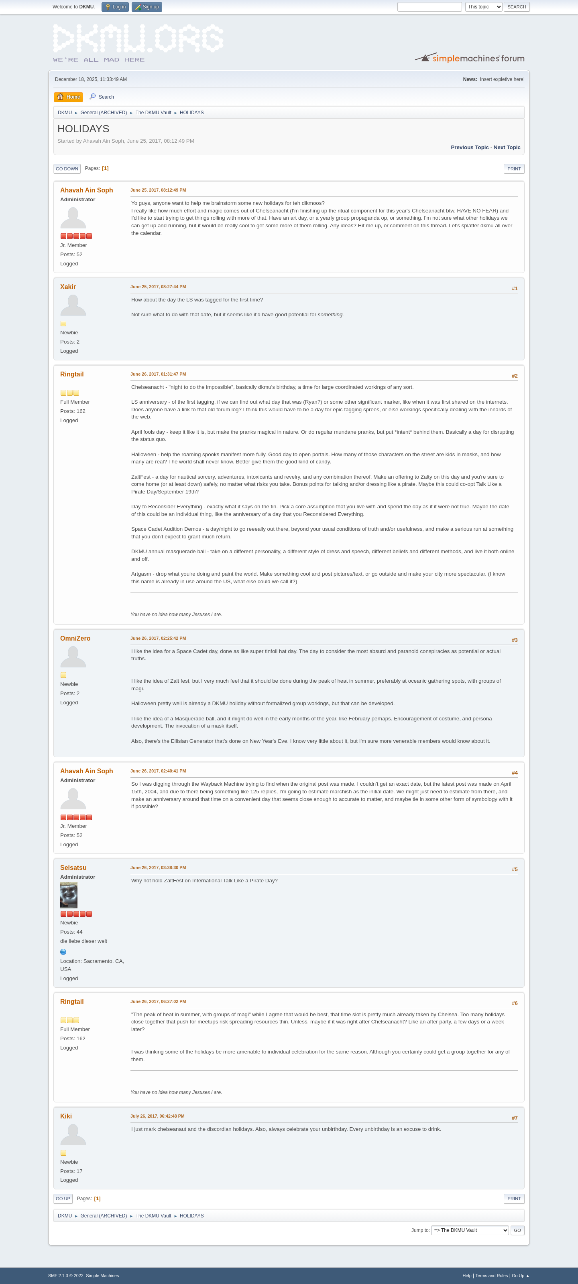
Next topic (507, 147)
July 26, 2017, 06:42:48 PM (157, 1116)
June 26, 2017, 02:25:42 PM (158, 638)
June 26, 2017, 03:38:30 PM (158, 867)
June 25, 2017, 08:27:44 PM (158, 286)
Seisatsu (73, 867)
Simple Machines (102, 1275)
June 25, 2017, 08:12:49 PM (158, 190)
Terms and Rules (492, 1275)
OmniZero (75, 638)
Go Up (63, 1198)
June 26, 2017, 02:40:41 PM (158, 770)
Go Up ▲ (521, 1275)
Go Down (67, 168)
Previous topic (470, 147)
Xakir (68, 286)
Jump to (420, 1230)
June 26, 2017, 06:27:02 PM (158, 1001)
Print (514, 168)
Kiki (66, 1116)
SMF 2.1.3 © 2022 (65, 1275)
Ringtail (72, 374)
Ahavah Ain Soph (86, 190)
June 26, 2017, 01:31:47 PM (158, 374)
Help (467, 1275)
